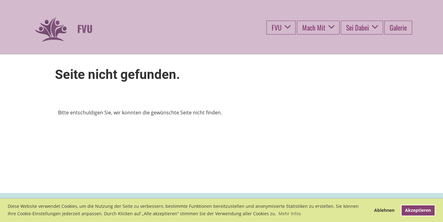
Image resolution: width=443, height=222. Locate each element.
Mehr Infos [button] (289, 213)
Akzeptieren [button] (418, 210)
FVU (281, 27)
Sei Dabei (362, 27)
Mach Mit (318, 27)
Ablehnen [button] (384, 210)
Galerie (398, 27)
